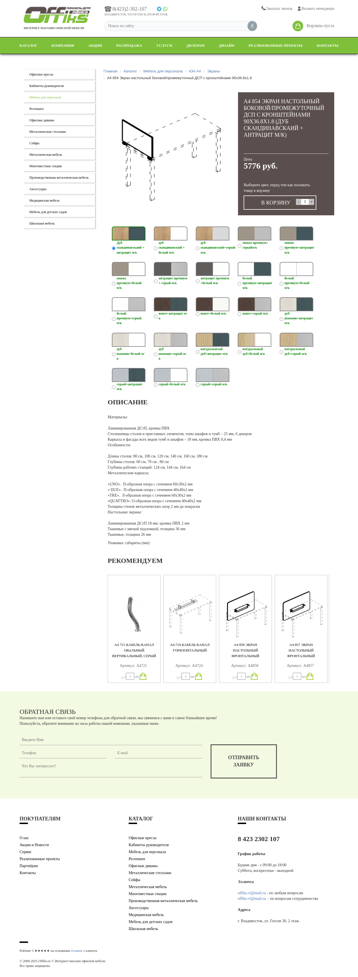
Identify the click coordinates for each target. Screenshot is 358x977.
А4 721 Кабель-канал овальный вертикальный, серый (134, 650)
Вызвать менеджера (315, 8)
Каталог (28, 45)
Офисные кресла (41, 74)
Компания (62, 45)
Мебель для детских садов (48, 212)
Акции (95, 45)
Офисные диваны (41, 120)
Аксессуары (37, 189)
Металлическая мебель (45, 155)
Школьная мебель (42, 223)
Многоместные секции (45, 166)
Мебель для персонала (45, 97)
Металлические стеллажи (47, 132)
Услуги (164, 45)
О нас (24, 838)
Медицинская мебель (44, 200)
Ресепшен (36, 109)
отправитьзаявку (244, 761)
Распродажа (129, 45)
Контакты (327, 45)
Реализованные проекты (276, 45)
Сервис (26, 852)
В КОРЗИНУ (276, 203)
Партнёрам (29, 866)
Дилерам (195, 45)
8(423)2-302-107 (126, 9)
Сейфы (34, 143)
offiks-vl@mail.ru (252, 893)
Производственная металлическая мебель (59, 178)
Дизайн (226, 45)
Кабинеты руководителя (46, 86)
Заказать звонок (276, 8)
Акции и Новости (34, 845)
